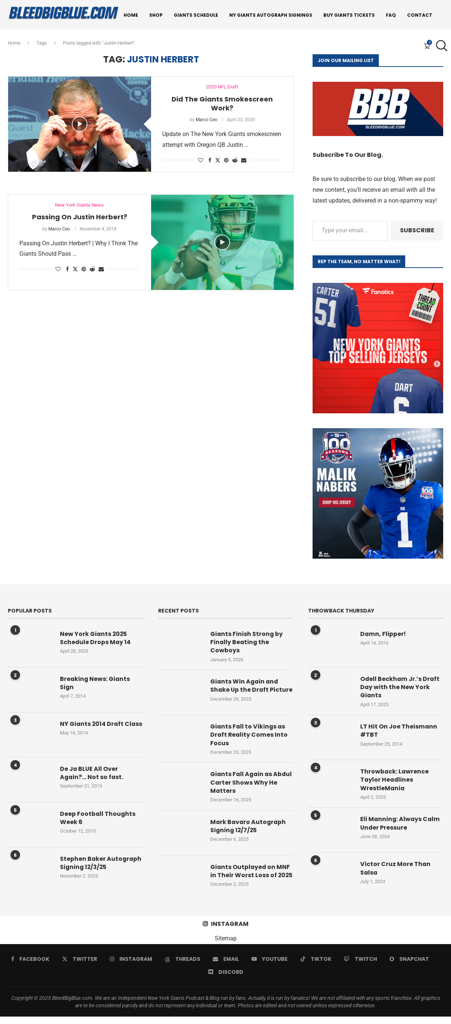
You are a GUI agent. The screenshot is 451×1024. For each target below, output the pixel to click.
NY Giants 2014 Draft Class (92, 729)
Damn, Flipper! (383, 635)
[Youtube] (270, 966)
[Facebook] (30, 966)
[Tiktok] (316, 966)
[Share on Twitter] (217, 161)
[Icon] (79, 125)
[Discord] (225, 979)
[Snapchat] (409, 966)
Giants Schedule (196, 15)
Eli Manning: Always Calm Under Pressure (400, 825)
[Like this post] (200, 161)
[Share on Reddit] (234, 161)
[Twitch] (360, 966)
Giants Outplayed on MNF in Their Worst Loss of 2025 (250, 880)
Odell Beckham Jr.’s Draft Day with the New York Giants (400, 688)
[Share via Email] (243, 161)
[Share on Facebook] (209, 161)
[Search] (440, 46)
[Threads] (182, 966)
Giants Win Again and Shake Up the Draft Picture (245, 691)
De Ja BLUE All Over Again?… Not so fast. (92, 774)
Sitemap (226, 945)
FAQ (391, 15)
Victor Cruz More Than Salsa (395, 870)
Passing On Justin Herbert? (79, 218)
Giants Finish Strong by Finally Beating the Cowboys (247, 643)
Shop (156, 15)
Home (131, 15)
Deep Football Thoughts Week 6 (98, 819)
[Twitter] (79, 966)
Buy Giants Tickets (349, 15)
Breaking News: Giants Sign (95, 684)
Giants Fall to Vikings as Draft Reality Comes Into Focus (249, 739)
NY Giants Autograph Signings (270, 15)
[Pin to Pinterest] (226, 161)
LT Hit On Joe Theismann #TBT (399, 732)
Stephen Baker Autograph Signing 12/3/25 (101, 864)
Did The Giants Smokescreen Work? (222, 105)
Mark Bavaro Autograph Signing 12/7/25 (249, 831)
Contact (419, 15)
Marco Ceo (206, 120)
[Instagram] (131, 966)
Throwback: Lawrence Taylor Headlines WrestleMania (394, 781)
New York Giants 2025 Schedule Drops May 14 (95, 639)
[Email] (226, 966)
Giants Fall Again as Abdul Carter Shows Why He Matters (249, 787)
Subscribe (417, 231)
